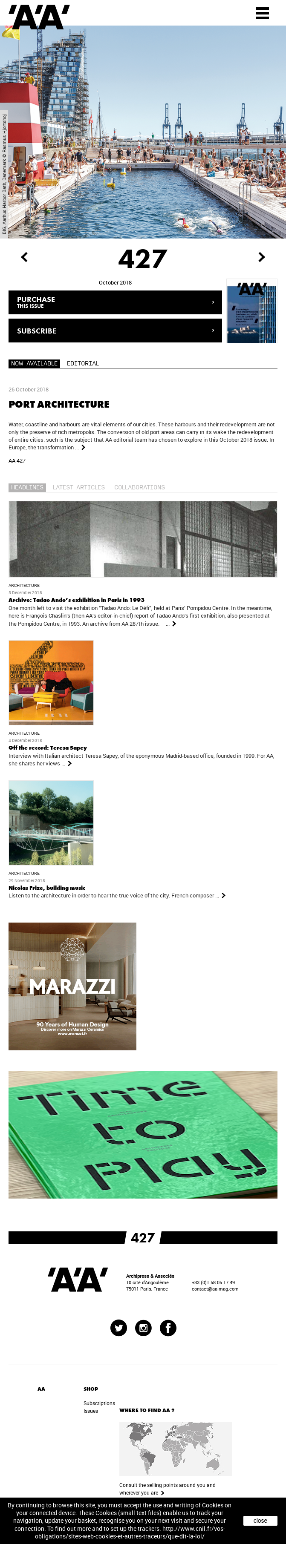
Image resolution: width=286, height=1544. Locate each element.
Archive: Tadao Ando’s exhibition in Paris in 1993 (76, 600)
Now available (34, 363)
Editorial (83, 363)
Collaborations (139, 487)
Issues (91, 1411)
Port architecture (59, 404)
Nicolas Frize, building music (47, 887)
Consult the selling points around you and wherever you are (167, 1488)
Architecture (24, 585)
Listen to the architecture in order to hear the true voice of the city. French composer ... (117, 895)
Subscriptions (99, 1403)
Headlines (27, 487)
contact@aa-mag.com (215, 1288)
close (261, 1520)
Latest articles (79, 487)
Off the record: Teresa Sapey (48, 747)
